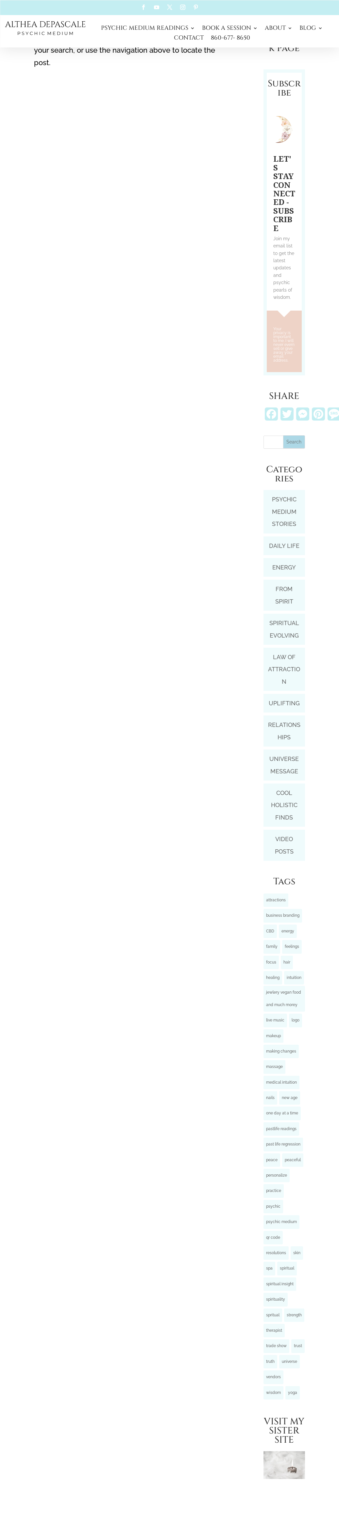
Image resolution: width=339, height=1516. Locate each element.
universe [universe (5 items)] (289, 1361)
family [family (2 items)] (272, 946)
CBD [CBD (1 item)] (270, 931)
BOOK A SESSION (226, 29)
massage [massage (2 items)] (274, 1066)
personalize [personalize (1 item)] (276, 1175)
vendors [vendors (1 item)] (273, 1377)
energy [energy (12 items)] (287, 931)
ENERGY (284, 567)
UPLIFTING (284, 703)
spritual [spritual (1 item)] (273, 1315)
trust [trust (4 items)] (298, 1346)
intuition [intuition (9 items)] (294, 977)
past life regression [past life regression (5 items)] (283, 1144)
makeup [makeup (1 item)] (273, 1036)
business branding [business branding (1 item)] (282, 915)
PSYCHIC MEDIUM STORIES (284, 511)
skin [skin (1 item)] (296, 1253)
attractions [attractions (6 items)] (276, 900)
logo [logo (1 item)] (295, 1020)
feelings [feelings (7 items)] (292, 946)
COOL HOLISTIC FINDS (284, 805)
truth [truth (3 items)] (270, 1361)
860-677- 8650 (230, 39)
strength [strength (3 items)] (294, 1315)
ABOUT (275, 29)
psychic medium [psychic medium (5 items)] (281, 1221)
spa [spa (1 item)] (269, 1268)
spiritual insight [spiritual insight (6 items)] (280, 1284)
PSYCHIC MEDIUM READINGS (144, 29)
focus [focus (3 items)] (271, 962)
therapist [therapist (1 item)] (274, 1330)
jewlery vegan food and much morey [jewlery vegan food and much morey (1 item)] (283, 998)
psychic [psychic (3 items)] (273, 1206)
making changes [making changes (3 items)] (281, 1051)
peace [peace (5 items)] (272, 1160)
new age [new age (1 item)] (289, 1097)
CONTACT (189, 39)
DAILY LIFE (284, 545)
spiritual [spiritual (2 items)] (287, 1268)
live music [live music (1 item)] (275, 1020)
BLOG (307, 29)
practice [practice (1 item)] (273, 1190)
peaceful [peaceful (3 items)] (293, 1160)
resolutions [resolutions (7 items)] (276, 1253)
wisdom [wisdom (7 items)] (273, 1392)
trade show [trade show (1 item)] (276, 1346)
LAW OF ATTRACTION (284, 669)
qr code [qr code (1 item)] (273, 1237)
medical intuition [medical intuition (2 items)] (281, 1082)
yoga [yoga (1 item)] (292, 1392)
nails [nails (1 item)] (270, 1097)
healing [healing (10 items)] (273, 977)
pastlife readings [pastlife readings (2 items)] (281, 1129)
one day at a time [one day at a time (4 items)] (282, 1113)
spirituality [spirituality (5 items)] (275, 1299)
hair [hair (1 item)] (286, 962)
